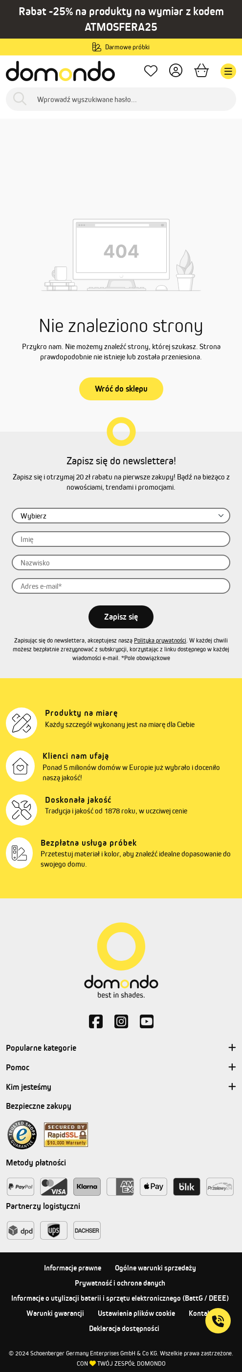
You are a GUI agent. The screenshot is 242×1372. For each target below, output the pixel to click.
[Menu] (228, 71)
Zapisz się (121, 617)
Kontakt (201, 1313)
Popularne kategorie (121, 1048)
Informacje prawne (72, 1267)
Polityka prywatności (160, 640)
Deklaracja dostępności (124, 1328)
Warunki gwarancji (55, 1313)
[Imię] (121, 539)
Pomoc (121, 1068)
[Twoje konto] (175, 71)
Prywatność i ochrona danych (120, 1283)
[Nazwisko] (121, 562)
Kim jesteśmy (121, 1087)
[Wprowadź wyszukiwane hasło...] (121, 99)
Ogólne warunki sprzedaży (155, 1267)
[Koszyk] (201, 71)
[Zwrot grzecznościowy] (121, 515)
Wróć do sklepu (121, 389)
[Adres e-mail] (121, 586)
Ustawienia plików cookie (136, 1313)
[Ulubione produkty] (150, 71)
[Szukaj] (19, 99)
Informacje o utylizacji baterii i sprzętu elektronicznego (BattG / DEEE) (120, 1298)
